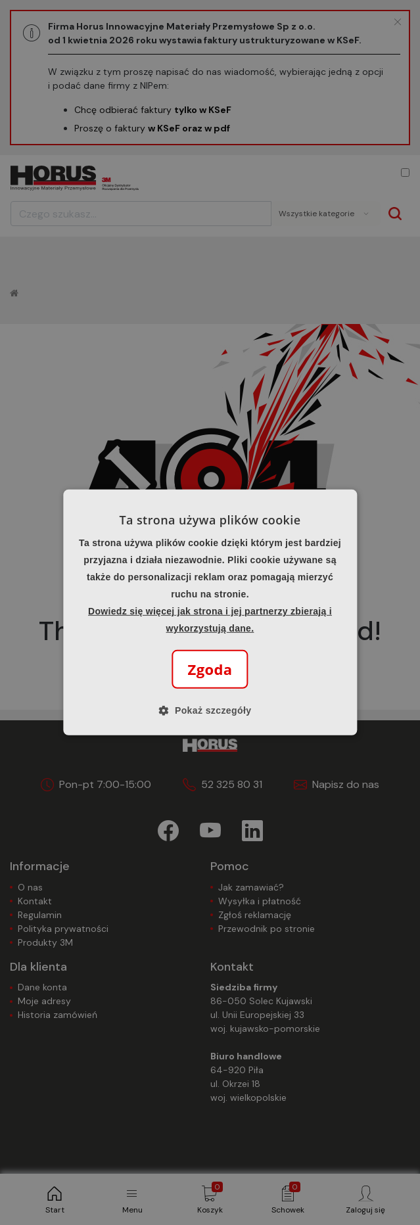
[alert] (210, 612)
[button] (210, 710)
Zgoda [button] (209, 669)
